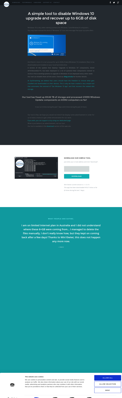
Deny (101, 385)
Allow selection (101, 379)
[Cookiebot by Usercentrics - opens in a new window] (12, 394)
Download (16, 2)
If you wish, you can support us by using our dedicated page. (49, 120)
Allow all (101, 373)
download (50, 126)
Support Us (47, 2)
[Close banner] (119, 371)
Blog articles (68, 77)
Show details (100, 394)
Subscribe (37, 2)
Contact (56, 2)
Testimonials (27, 2)
